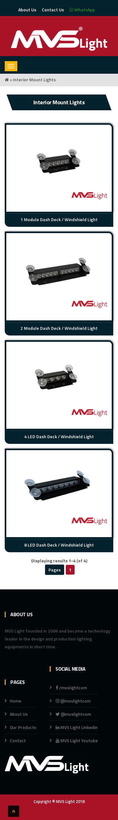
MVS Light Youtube (77, 740)
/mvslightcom (71, 687)
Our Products (23, 727)
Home (15, 700)
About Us (27, 9)
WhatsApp (82, 9)
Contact (18, 740)
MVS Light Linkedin (76, 727)
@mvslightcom (73, 700)
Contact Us (53, 9)
